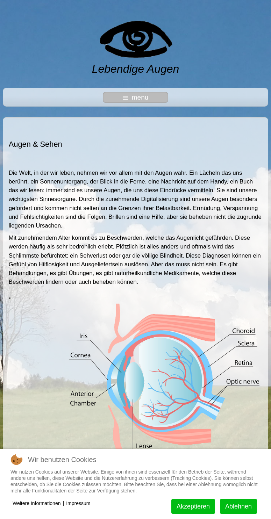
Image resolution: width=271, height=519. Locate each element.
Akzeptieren (193, 506)
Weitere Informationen (36, 503)
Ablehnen (238, 506)
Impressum (78, 503)
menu (136, 97)
